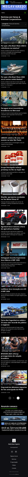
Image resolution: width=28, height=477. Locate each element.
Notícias (14, 459)
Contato (14, 468)
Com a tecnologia (14, 474)
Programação (14, 462)
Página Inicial (14, 456)
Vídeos (14, 465)
